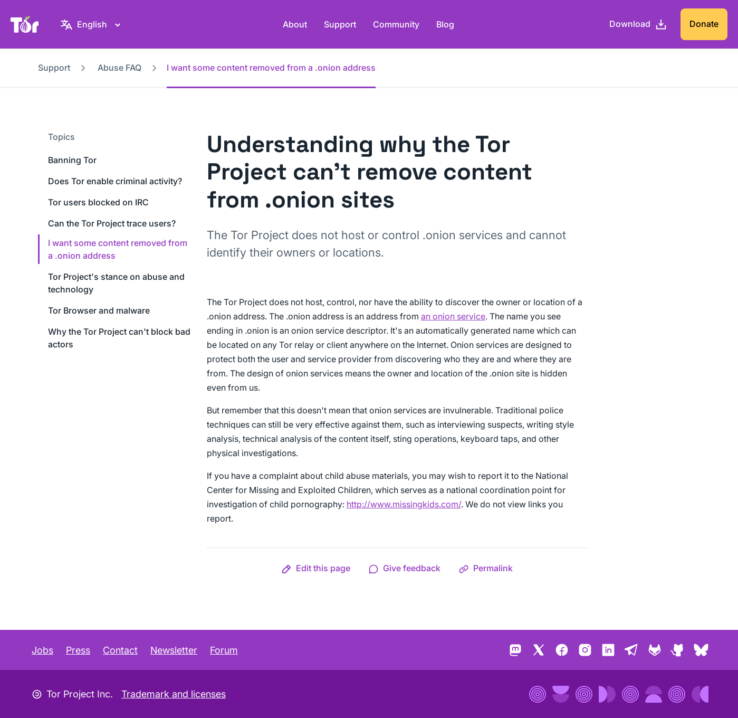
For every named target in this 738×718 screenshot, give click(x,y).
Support (340, 24)
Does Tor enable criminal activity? (115, 181)
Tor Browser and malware (99, 310)
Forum (224, 650)
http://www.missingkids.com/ (404, 504)
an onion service (453, 316)
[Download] (638, 24)
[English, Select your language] (92, 24)
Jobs (42, 650)
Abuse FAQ (119, 67)
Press (78, 650)
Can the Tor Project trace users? (112, 223)
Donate (703, 23)
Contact (120, 650)
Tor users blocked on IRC (98, 202)
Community (396, 24)
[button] (315, 568)
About (295, 24)
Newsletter (173, 650)
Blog (445, 24)
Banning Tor (72, 160)
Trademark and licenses (173, 694)
